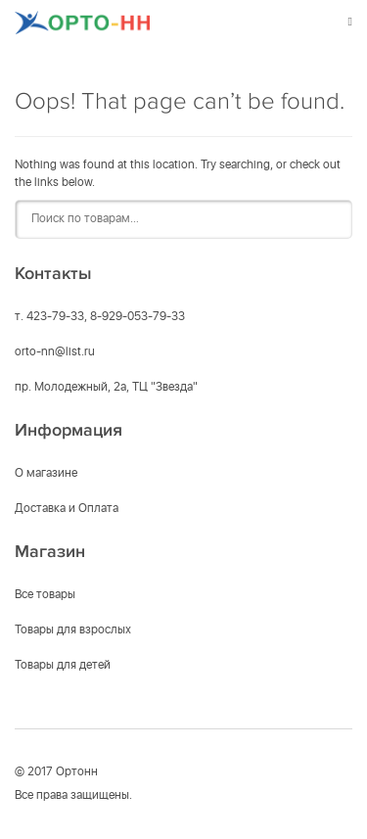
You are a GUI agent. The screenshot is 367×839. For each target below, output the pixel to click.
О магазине (46, 474)
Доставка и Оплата (66, 509)
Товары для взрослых (73, 630)
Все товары (45, 595)
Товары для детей (63, 666)
